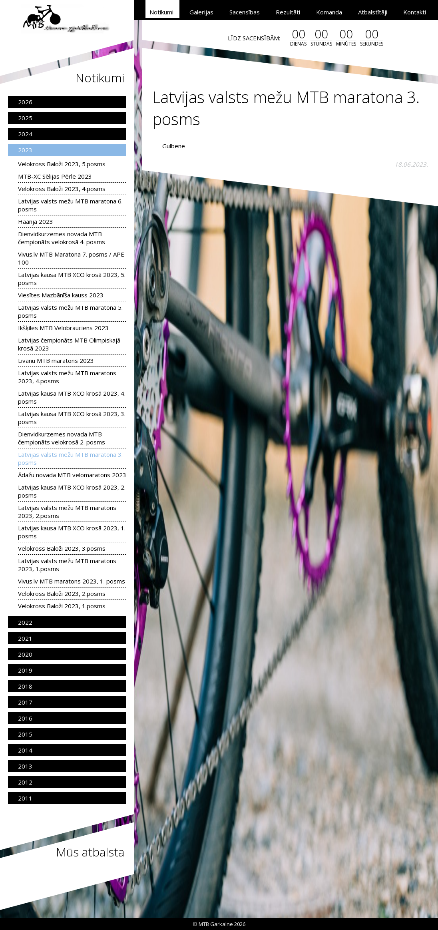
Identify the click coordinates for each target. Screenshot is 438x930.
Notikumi (161, 12)
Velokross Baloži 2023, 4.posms (62, 189)
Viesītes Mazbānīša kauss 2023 (61, 295)
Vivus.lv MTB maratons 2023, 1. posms (71, 581)
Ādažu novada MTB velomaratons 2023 (72, 475)
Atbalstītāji (372, 12)
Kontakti (414, 12)
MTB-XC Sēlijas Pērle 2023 (55, 176)
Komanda (329, 12)
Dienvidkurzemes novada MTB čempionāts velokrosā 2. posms (61, 438)
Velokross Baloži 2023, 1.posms (62, 606)
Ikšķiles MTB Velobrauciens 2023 (63, 328)
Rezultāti (288, 12)
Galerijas (201, 12)
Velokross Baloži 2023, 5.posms (62, 164)
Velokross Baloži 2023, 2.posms (62, 593)
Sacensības (244, 12)
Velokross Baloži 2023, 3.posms (62, 548)
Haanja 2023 (35, 221)
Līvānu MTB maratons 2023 (56, 360)
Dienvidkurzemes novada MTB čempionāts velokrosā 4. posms (61, 238)
